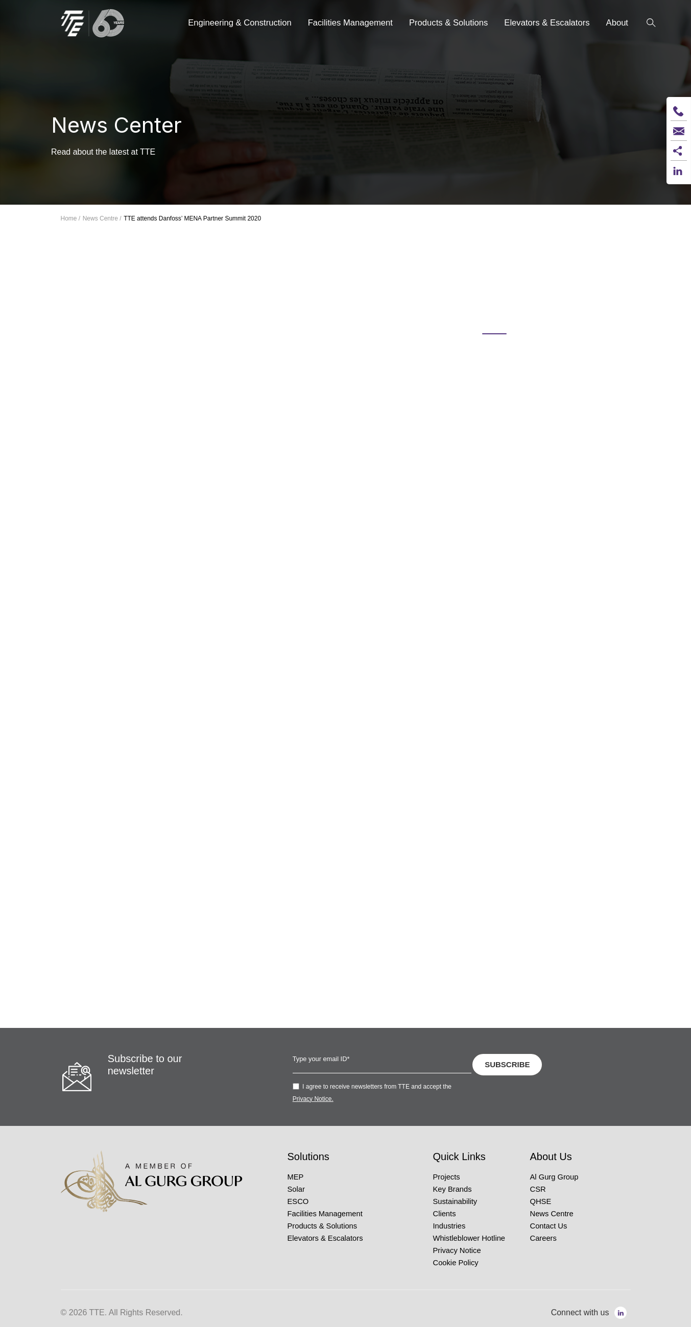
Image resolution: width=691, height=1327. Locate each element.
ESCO (298, 1201)
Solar (296, 1189)
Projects (446, 1177)
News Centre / (102, 218)
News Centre (552, 1214)
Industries (449, 1226)
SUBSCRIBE (507, 1064)
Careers (543, 1238)
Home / (71, 218)
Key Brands (452, 1189)
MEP (296, 1177)
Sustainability (455, 1201)
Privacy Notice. (313, 1098)
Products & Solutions (323, 1226)
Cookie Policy (456, 1263)
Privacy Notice (457, 1250)
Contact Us (548, 1226)
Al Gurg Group (554, 1177)
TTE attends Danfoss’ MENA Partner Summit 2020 (192, 218)
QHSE (541, 1201)
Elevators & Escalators (325, 1238)
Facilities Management (325, 1214)
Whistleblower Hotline (469, 1238)
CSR (538, 1189)
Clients (444, 1214)
